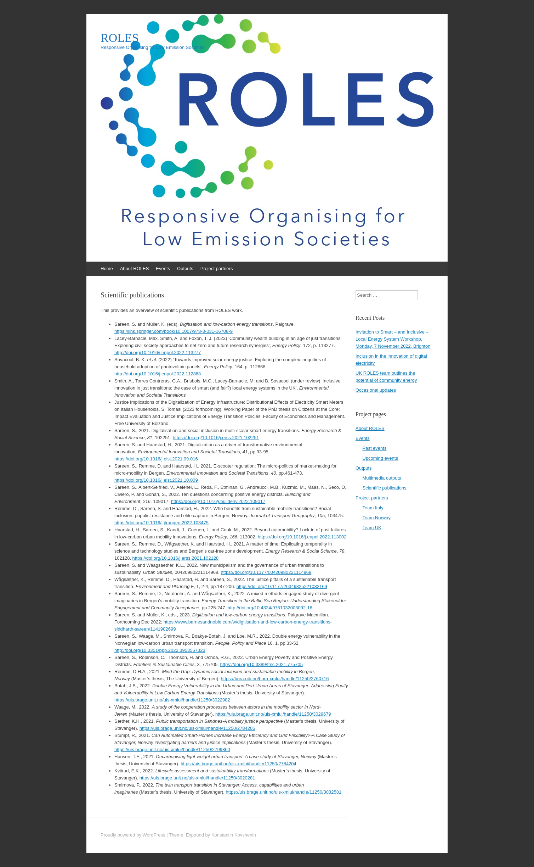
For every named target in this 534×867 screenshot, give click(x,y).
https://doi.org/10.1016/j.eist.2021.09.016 (156, 459)
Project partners (216, 268)
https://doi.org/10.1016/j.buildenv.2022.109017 (218, 501)
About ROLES (134, 268)
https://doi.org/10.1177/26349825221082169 (282, 586)
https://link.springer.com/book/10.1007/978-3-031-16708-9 (173, 331)
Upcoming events (380, 458)
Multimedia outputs (382, 478)
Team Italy (373, 507)
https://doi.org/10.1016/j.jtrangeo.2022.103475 (161, 522)
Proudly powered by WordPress (133, 835)
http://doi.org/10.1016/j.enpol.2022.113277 (157, 352)
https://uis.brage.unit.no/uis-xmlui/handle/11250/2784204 (238, 763)
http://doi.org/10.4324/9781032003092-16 (270, 607)
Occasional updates (376, 390)
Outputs (185, 268)
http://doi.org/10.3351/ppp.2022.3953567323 (159, 650)
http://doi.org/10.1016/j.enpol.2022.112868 (157, 373)
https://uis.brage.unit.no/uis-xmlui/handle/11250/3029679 (273, 714)
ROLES (120, 38)
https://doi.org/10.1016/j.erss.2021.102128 (175, 558)
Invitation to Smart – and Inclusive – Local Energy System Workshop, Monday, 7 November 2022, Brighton (393, 339)
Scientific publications (385, 488)
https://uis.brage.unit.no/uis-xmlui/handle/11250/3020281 (197, 778)
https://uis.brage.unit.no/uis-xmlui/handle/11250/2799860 (172, 749)
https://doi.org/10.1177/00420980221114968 (266, 572)
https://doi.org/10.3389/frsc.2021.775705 (261, 664)
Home (107, 268)
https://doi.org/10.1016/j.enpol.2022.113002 (302, 536)
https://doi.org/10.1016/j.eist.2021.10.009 (156, 480)
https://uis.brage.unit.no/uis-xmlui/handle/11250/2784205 (197, 728)
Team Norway (377, 517)
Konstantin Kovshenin (233, 835)
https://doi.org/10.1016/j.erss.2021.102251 (216, 437)
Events (163, 268)
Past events (375, 448)
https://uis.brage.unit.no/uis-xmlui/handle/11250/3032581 (284, 792)
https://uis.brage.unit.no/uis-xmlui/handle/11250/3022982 (172, 700)
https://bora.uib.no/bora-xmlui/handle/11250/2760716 (275, 678)
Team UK (372, 527)
